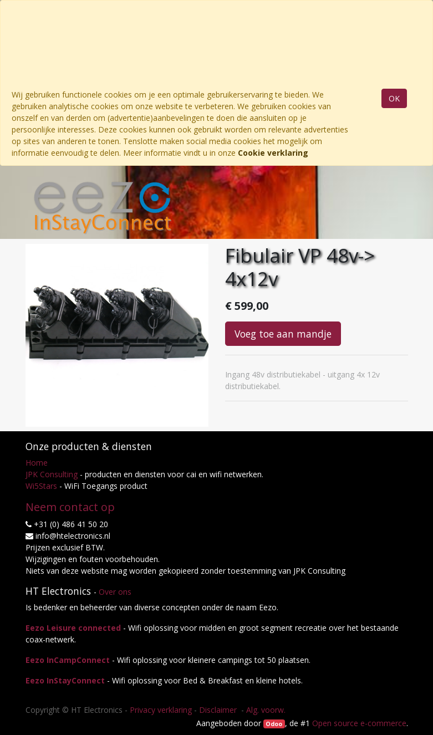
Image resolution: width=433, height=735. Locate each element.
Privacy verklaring (161, 710)
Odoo (274, 724)
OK (394, 98)
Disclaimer (219, 710)
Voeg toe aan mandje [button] (283, 333)
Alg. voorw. (266, 710)
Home (37, 462)
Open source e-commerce (359, 723)
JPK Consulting (52, 474)
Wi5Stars (41, 486)
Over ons (115, 591)
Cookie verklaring (273, 152)
